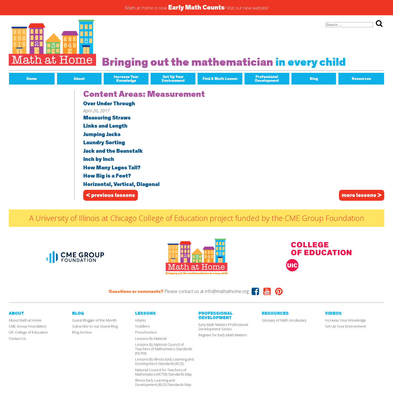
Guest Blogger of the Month (94, 320)
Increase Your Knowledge (345, 320)
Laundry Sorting (104, 143)
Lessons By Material (150, 338)
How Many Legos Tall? (112, 168)
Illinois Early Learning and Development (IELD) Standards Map (163, 382)
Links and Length (105, 126)
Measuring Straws (107, 118)
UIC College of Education (28, 332)
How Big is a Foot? (107, 176)
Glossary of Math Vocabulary (284, 320)
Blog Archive (82, 332)
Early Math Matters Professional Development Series (223, 326)
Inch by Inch (98, 160)
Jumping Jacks (102, 135)
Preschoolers (146, 332)
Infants (140, 320)
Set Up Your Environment (345, 326)
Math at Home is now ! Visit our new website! (196, 7)
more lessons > (362, 195)
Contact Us (17, 338)
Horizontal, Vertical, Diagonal (121, 185)
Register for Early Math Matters (222, 334)
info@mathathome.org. (227, 291)
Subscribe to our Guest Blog (95, 326)
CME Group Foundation (27, 326)
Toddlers (142, 326)
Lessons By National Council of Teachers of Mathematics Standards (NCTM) (163, 349)
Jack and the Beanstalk (113, 151)
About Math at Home (25, 320)
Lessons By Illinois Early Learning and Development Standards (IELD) (164, 361)
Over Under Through (109, 104)
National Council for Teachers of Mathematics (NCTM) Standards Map (163, 372)
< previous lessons (110, 195)
